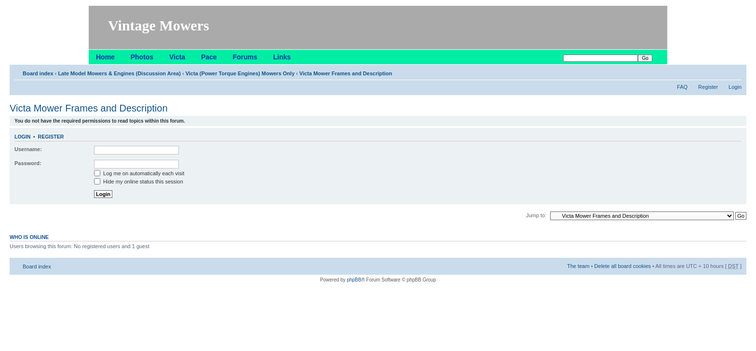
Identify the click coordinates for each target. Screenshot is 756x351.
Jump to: (536, 215)
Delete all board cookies (622, 266)
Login (735, 87)
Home (105, 57)
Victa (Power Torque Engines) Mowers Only (240, 73)
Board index (38, 73)
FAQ (682, 87)
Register (708, 87)
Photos (142, 57)
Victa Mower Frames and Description (345, 73)
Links (282, 57)
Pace (209, 57)
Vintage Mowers (158, 25)
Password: (27, 163)
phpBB (354, 279)
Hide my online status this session (138, 181)
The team (578, 266)
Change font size (735, 71)
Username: (28, 149)
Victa (177, 57)
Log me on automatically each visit (139, 173)
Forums (244, 57)
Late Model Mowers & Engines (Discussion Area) (119, 73)
